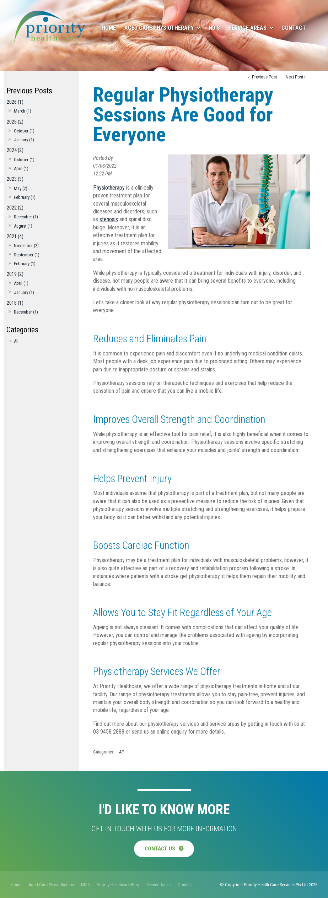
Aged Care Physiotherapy (159, 28)
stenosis (109, 219)
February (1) (25, 197)
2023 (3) (15, 179)
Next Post (294, 77)
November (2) (26, 245)
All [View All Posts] (16, 341)
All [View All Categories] (121, 752)
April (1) (21, 168)
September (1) (26, 254)
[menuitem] (16, 884)
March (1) (22, 111)
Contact (293, 28)
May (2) (20, 188)
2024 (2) (15, 150)
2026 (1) (15, 102)
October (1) (24, 131)
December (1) (26, 216)
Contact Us (160, 848)
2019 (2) (15, 274)
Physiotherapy (109, 187)
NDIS (214, 28)
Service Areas (247, 28)
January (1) (24, 139)
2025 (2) (15, 122)
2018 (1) (15, 303)
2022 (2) (15, 208)
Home (109, 28)
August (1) (23, 226)
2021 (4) (15, 237)
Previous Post (264, 77)
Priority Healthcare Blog (118, 884)
